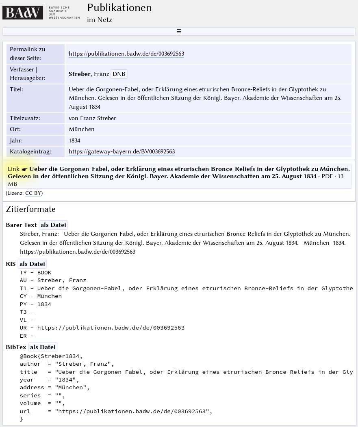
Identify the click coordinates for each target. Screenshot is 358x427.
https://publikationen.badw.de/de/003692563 (126, 53)
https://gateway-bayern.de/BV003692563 (122, 151)
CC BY (33, 193)
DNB (119, 74)
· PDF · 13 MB (179, 176)
